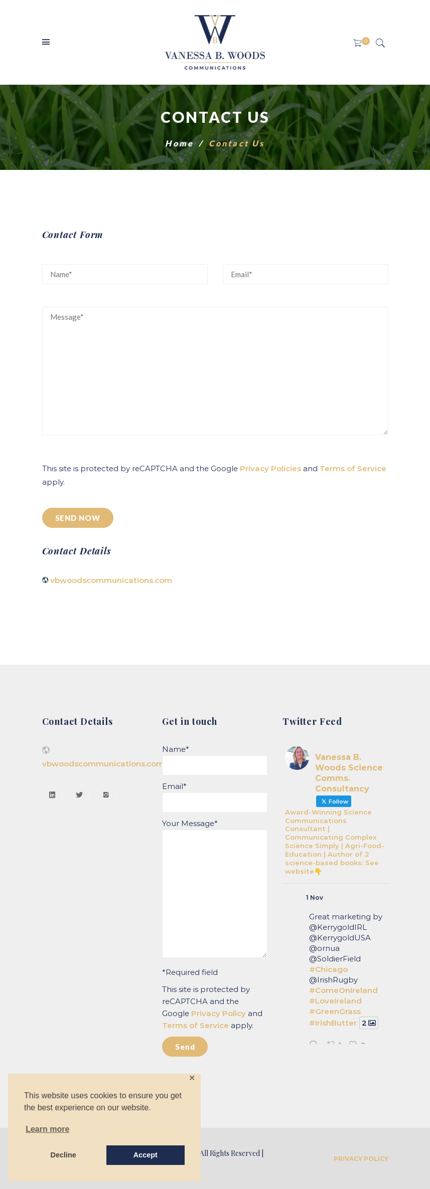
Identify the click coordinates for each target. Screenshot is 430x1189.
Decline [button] (63, 1155)
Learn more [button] (47, 1129)
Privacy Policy (218, 1013)
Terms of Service (353, 468)
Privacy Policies (270, 468)
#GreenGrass (335, 1011)
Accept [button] (145, 1155)
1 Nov (314, 897)
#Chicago (328, 969)
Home (179, 143)
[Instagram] (106, 795)
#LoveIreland (335, 1001)
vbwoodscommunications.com (111, 580)
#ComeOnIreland (343, 990)
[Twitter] (79, 795)
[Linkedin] (52, 795)
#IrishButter (333, 1023)
